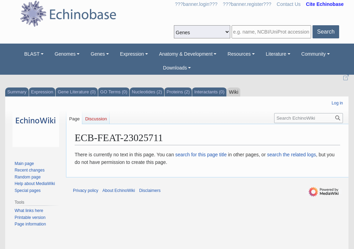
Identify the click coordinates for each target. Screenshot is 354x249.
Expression (132, 54)
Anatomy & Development (186, 54)
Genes (98, 54)
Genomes (65, 54)
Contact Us (288, 4)
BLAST (31, 54)
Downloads (175, 68)
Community (313, 54)
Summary (17, 91)
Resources (239, 54)
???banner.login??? (196, 4)
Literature (276, 54)
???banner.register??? (247, 4)
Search (326, 32)
